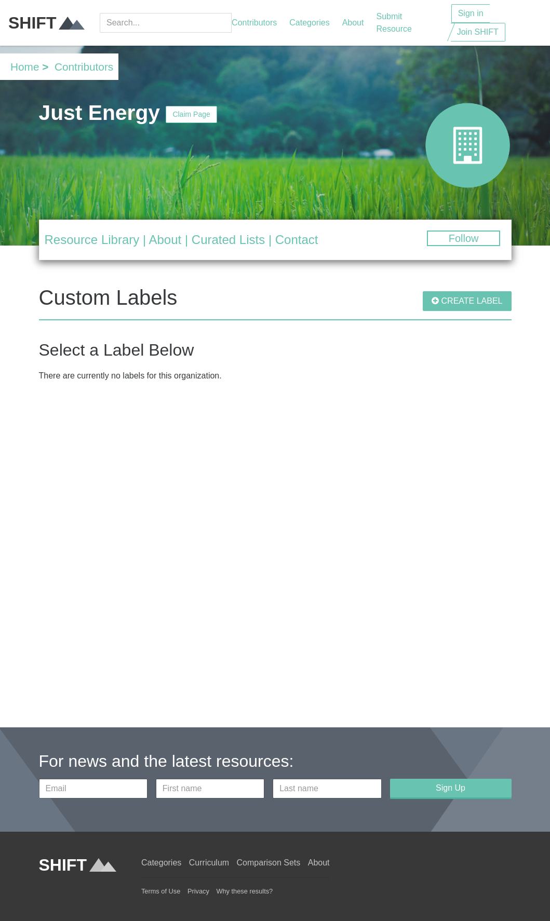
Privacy (198, 891)
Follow (464, 238)
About (353, 22)
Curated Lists (228, 240)
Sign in (471, 13)
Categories (309, 22)
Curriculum (209, 862)
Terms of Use (160, 891)
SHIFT (46, 22)
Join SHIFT (478, 32)
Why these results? (244, 891)
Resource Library (92, 240)
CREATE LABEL (467, 300)
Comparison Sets (269, 862)
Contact (296, 240)
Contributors (254, 22)
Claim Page (191, 114)
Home (24, 67)
